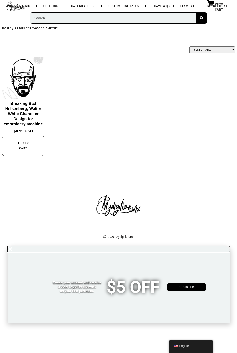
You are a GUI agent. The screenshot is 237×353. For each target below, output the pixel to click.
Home (6, 28)
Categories (83, 6)
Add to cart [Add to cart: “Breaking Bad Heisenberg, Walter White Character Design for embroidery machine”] (23, 146)
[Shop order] (212, 49)
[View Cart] (210, 3)
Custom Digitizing (123, 6)
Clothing (51, 6)
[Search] (201, 18)
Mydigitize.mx (17, 6)
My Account (217, 6)
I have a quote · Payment (173, 6)
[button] (119, 249)
